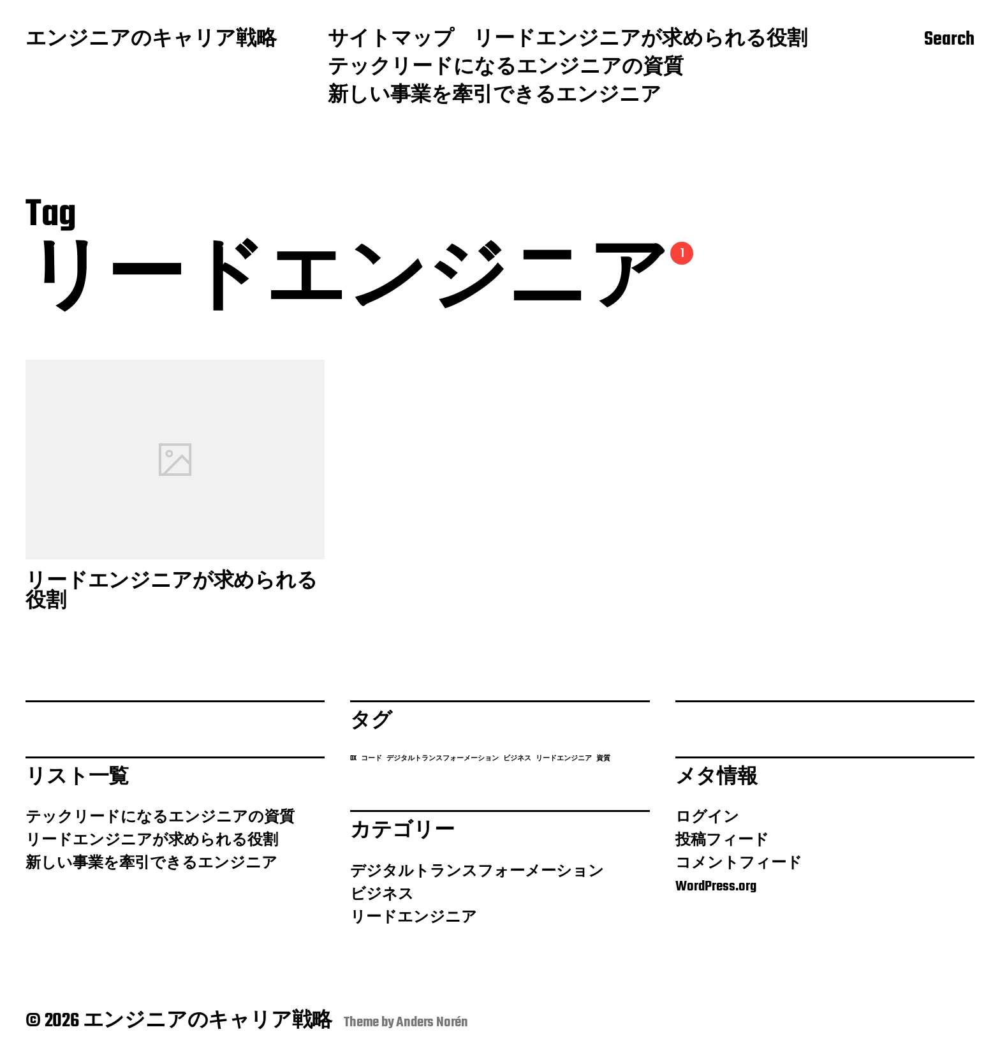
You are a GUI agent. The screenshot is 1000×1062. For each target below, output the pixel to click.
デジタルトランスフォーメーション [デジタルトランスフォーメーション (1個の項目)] (442, 758)
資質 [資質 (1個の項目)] (603, 758)
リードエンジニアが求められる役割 (640, 40)
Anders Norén (432, 1022)
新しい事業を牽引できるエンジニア (494, 96)
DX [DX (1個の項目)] (353, 758)
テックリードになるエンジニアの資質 (506, 68)
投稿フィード (722, 841)
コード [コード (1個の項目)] (371, 758)
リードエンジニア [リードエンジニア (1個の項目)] (564, 758)
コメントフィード (738, 863)
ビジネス (382, 895)
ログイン (707, 818)
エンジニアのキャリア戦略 (151, 40)
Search (949, 40)
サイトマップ (391, 40)
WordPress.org (715, 886)
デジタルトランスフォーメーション (477, 872)
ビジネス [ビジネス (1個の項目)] (517, 758)
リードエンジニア (413, 918)
